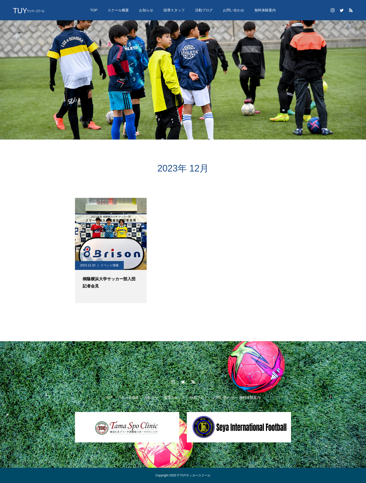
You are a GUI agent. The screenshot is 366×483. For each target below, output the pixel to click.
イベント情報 (109, 265)
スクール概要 (118, 10)
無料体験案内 (265, 10)
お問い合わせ (233, 10)
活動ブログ (204, 10)
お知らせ (146, 10)
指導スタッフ (174, 10)
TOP (94, 10)
